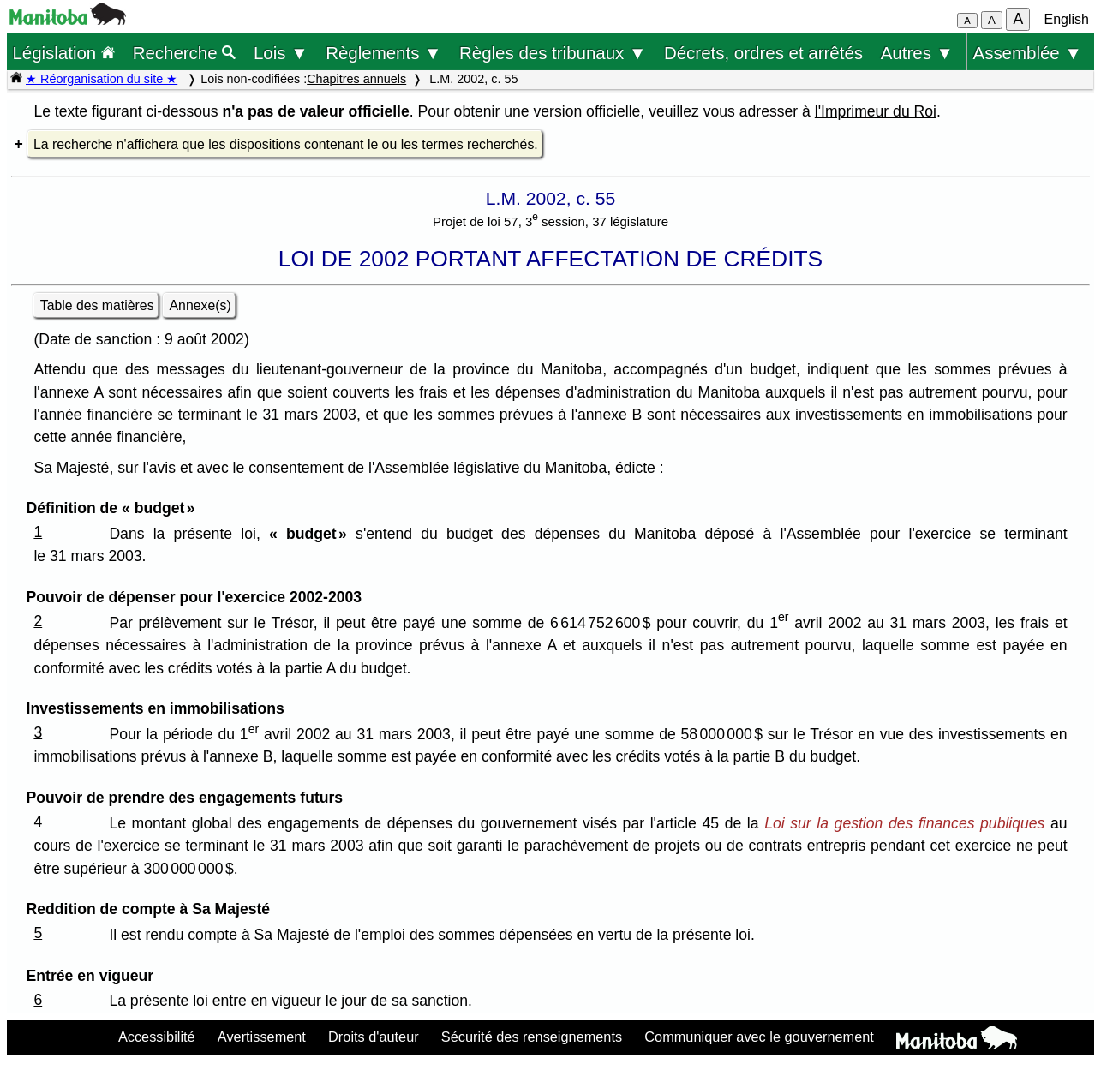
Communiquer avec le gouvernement (758, 1036)
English (1066, 19)
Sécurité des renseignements (531, 1036)
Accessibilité (156, 1036)
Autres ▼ (917, 53)
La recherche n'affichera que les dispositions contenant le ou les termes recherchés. (285, 144)
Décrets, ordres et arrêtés (763, 53)
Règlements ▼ (383, 53)
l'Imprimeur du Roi (875, 111)
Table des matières (97, 305)
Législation (63, 53)
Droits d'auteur (373, 1036)
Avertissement (262, 1036)
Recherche (184, 53)
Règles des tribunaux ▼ (552, 53)
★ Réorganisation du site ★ (101, 79)
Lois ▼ (281, 53)
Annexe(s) (200, 305)
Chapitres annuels (356, 79)
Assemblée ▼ (1027, 53)
